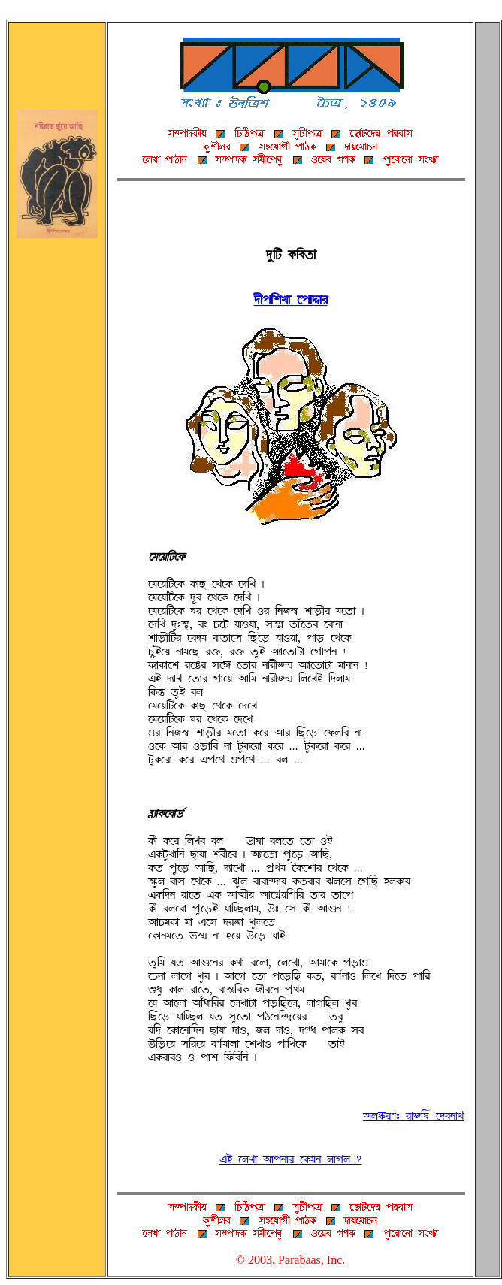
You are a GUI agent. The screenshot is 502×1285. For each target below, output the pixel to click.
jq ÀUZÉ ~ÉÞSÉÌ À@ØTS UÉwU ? (290, 1159)
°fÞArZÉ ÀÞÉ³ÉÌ (291, 299)
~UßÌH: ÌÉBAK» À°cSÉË (413, 1116)
